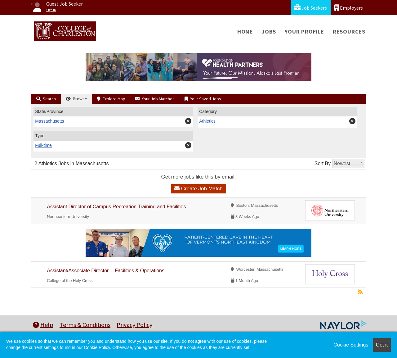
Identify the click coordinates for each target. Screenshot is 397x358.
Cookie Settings (350, 344)
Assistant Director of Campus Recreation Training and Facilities (116, 206)
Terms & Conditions (85, 325)
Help (43, 325)
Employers (348, 7)
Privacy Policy (134, 325)
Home (245, 31)
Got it (382, 344)
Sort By (322, 163)
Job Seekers (310, 7)
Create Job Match (198, 189)
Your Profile (304, 31)
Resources (349, 31)
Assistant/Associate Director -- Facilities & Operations (105, 270)
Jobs (269, 31)
